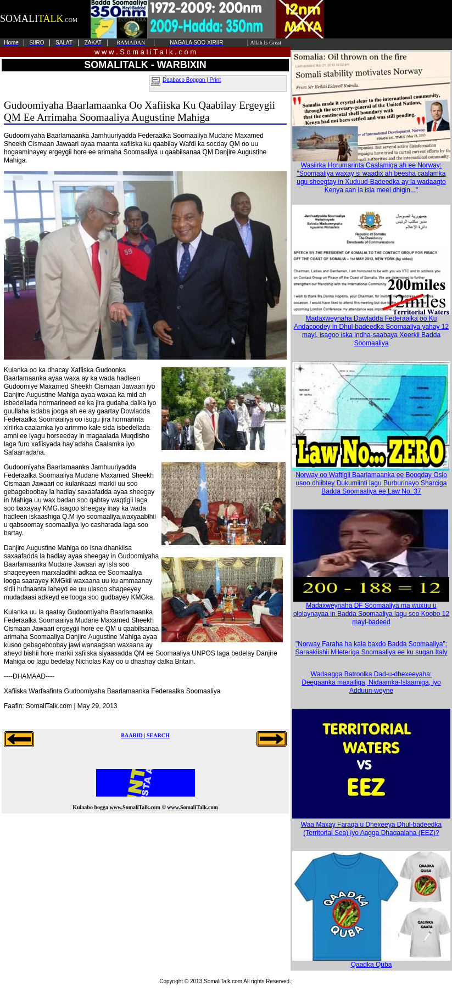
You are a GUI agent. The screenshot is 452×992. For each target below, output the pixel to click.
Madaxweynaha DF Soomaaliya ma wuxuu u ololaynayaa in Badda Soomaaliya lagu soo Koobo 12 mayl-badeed (371, 611)
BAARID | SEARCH (145, 735)
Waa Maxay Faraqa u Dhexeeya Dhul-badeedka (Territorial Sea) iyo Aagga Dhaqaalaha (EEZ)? (371, 829)
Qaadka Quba (371, 961)
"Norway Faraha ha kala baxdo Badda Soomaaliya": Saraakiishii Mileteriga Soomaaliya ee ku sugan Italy (371, 648)
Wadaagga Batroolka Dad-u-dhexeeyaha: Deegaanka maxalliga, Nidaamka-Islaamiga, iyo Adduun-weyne (371, 682)
